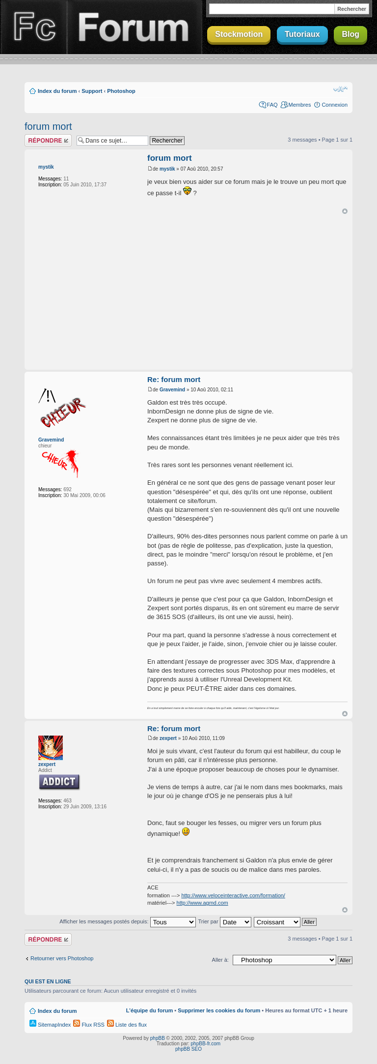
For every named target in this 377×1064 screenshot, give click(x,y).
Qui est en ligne (48, 981)
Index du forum (57, 91)
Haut (345, 211)
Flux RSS (89, 1025)
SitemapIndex (50, 1025)
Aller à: (220, 960)
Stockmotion (239, 34)
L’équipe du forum (149, 1010)
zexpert (46, 764)
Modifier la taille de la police (340, 89)
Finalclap (33, 27)
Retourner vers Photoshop (61, 958)
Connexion (335, 105)
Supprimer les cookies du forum (219, 1010)
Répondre (48, 140)
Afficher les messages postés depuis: (127, 921)
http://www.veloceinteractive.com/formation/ (233, 895)
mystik (46, 167)
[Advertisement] (203, 292)
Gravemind (51, 440)
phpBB (157, 1038)
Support (91, 91)
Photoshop (121, 91)
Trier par (224, 921)
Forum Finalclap (134, 27)
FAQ (272, 105)
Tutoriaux (302, 34)
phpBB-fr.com (206, 1043)
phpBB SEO (188, 1049)
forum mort (48, 126)
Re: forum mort (173, 379)
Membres (300, 105)
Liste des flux (127, 1025)
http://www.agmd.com (202, 903)
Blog (350, 34)
